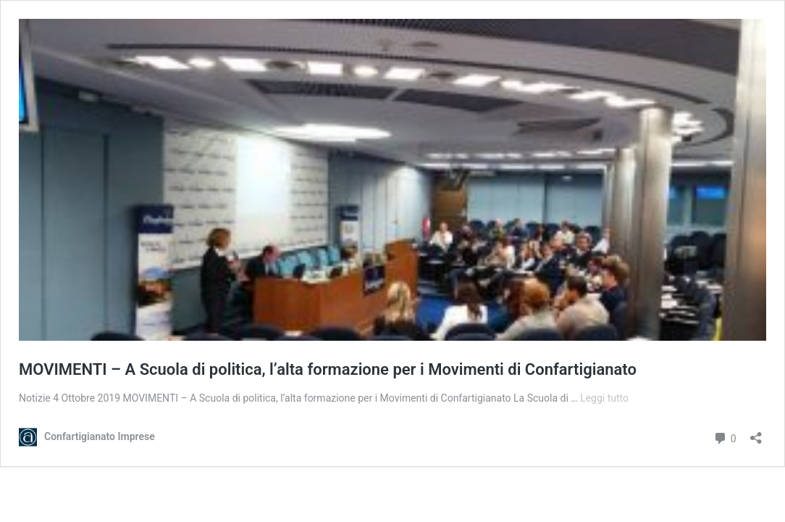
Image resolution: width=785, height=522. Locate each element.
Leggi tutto (604, 398)
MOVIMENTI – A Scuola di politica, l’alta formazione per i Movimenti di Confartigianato (328, 369)
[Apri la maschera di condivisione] (756, 433)
